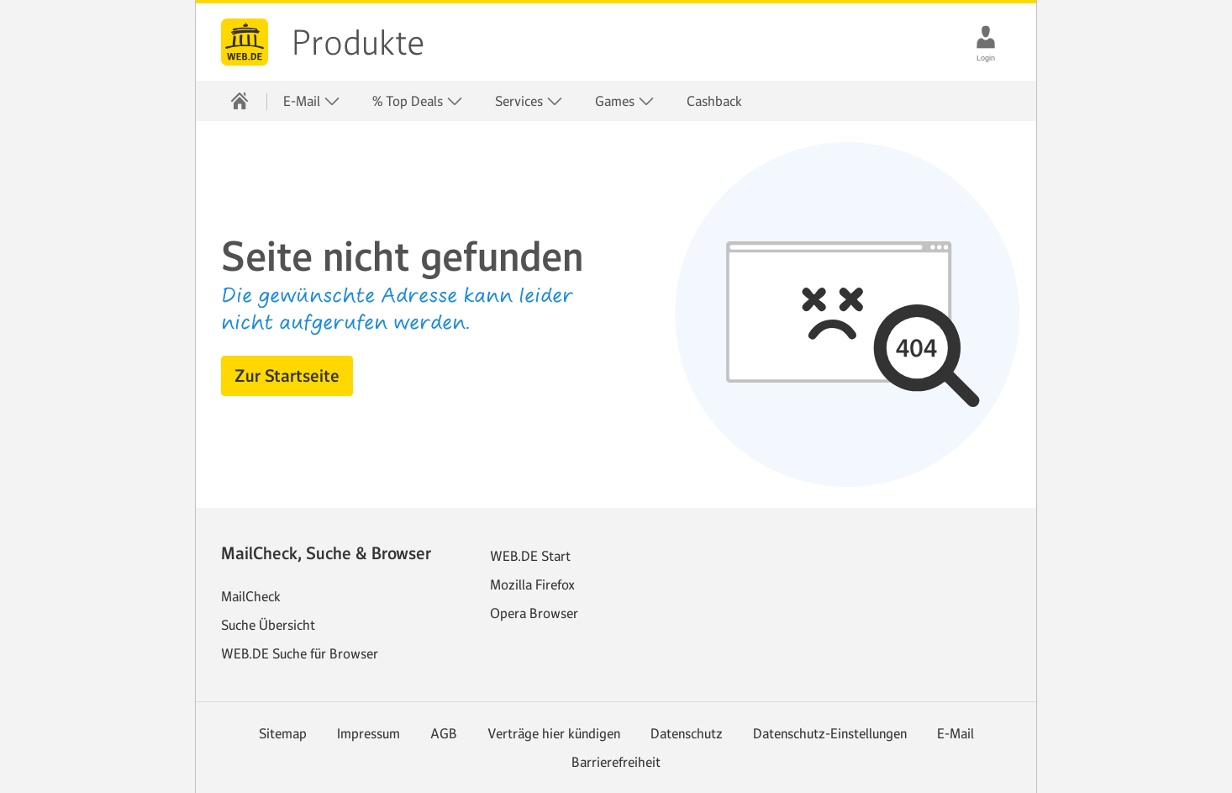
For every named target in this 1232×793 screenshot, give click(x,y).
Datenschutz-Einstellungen (830, 733)
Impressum (368, 733)
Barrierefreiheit (616, 761)
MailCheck (251, 596)
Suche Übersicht (268, 624)
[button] (287, 376)
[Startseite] (239, 101)
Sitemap (283, 733)
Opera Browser (534, 613)
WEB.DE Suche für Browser (299, 653)
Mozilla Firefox (532, 584)
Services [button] (529, 101)
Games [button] (625, 101)
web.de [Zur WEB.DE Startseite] (244, 42)
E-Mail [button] (311, 101)
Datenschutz (686, 733)
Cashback (714, 101)
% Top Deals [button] (417, 101)
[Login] (985, 37)
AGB (443, 733)
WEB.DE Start (530, 555)
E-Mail (955, 733)
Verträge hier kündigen (553, 733)
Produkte (358, 43)
